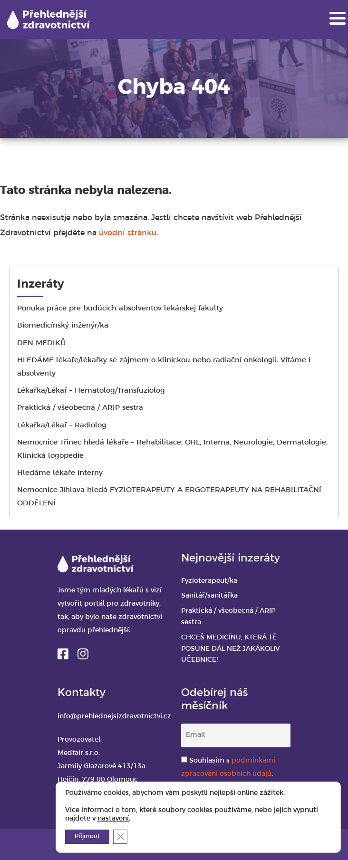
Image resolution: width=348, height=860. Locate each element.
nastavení (113, 819)
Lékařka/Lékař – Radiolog (61, 425)
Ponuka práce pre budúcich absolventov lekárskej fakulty (120, 308)
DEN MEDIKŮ (41, 343)
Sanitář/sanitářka (209, 596)
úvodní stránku (127, 233)
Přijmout (87, 836)
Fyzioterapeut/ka (209, 581)
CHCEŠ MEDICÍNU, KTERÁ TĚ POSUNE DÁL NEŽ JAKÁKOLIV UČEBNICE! (230, 649)
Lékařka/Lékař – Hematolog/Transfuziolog (91, 390)
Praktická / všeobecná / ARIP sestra (80, 408)
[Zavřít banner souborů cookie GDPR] (120, 837)
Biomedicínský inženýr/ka (64, 325)
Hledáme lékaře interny (60, 473)
